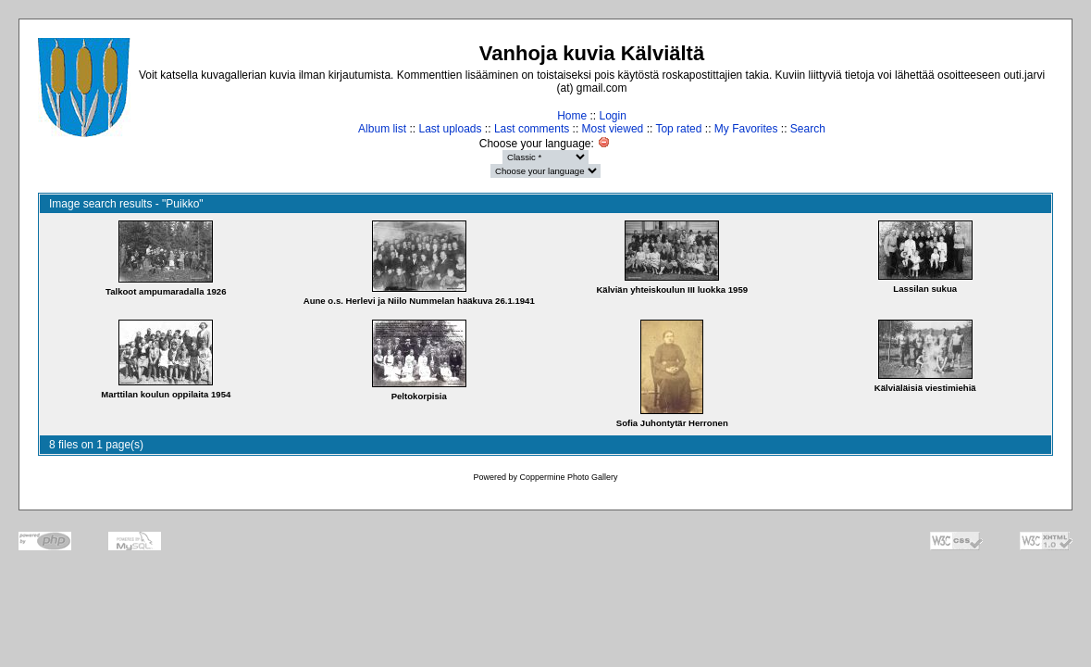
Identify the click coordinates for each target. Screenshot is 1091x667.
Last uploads (449, 128)
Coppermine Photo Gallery (568, 477)
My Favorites (746, 128)
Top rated (678, 128)
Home (572, 115)
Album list (382, 128)
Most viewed (613, 128)
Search (807, 128)
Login (612, 115)
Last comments (531, 128)
